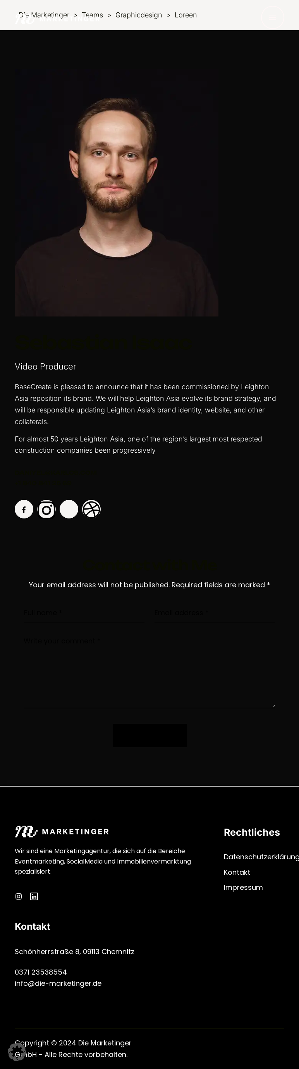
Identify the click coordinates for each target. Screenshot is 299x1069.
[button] (17, 1052)
